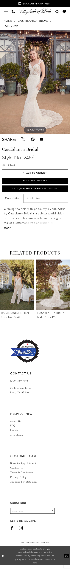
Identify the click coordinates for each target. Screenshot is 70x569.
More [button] (8, 231)
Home (8, 21)
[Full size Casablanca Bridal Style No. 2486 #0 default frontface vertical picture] (35, 82)
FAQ (12, 429)
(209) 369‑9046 (19, 384)
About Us (15, 424)
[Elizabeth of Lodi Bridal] (35, 11)
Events (14, 433)
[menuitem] (6, 11)
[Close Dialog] (3, 559)
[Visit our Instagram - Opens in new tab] (20, 532)
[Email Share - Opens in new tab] (42, 139)
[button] (6, 11)
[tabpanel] (35, 82)
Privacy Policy (18, 480)
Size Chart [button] (10, 165)
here (35, 566)
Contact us (17, 471)
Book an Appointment (23, 466)
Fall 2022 (11, 26)
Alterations (16, 438)
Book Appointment (35, 182)
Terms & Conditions (21, 475)
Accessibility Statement (24, 485)
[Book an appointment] (35, 3)
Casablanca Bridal (33, 21)
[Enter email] (35, 514)
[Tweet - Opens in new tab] (23, 139)
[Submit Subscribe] (57, 514)
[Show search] (57, 11)
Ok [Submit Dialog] (66, 559)
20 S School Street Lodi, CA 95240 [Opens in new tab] (21, 393)
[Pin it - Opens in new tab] (32, 139)
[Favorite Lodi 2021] (24, 354)
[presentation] (17, 288)
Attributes (33, 201)
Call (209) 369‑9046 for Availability (35, 191)
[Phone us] (13, 11)
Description (13, 201)
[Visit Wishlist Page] (64, 11)
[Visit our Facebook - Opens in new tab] (12, 532)
